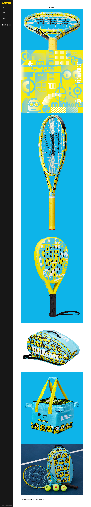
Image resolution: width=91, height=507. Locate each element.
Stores (4, 10)
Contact (4, 18)
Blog (3, 12)
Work (3, 7)
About (4, 16)
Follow (4, 21)
